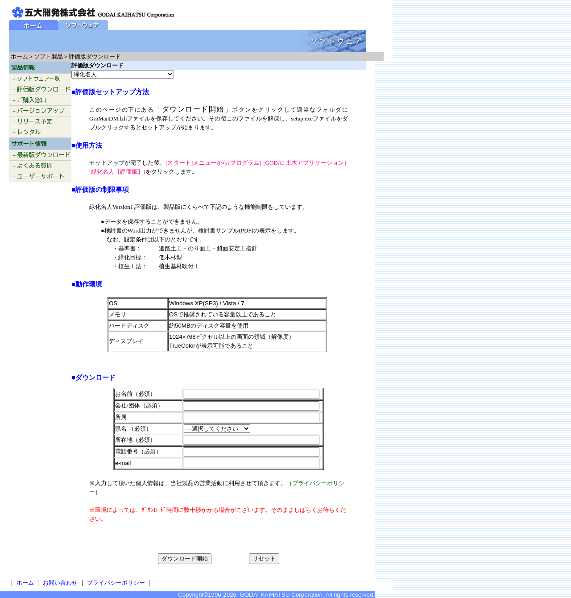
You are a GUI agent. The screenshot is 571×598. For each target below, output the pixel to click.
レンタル (29, 132)
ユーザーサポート (41, 176)
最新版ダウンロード (43, 155)
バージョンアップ (41, 111)
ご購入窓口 (32, 100)
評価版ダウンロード (43, 89)
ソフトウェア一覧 (38, 78)
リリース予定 (35, 121)
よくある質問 (35, 165)
